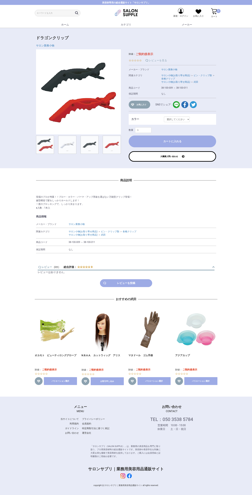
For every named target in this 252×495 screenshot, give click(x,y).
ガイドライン (72, 428)
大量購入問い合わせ (169, 156)
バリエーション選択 (60, 381)
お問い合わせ (72, 433)
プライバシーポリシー (93, 419)
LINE (176, 104)
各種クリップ (168, 78)
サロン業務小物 (45, 45)
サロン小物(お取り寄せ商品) (175, 75)
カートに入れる (172, 141)
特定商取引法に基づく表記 (95, 428)
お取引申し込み (107, 381)
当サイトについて (70, 419)
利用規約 (74, 423)
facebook (184, 104)
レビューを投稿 (126, 283)
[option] (78, 91)
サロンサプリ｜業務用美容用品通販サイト (126, 469)
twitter (193, 104)
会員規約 (86, 423)
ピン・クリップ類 (203, 75)
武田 (196, 82)
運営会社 (86, 433)
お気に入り (141, 104)
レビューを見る (158, 60)
